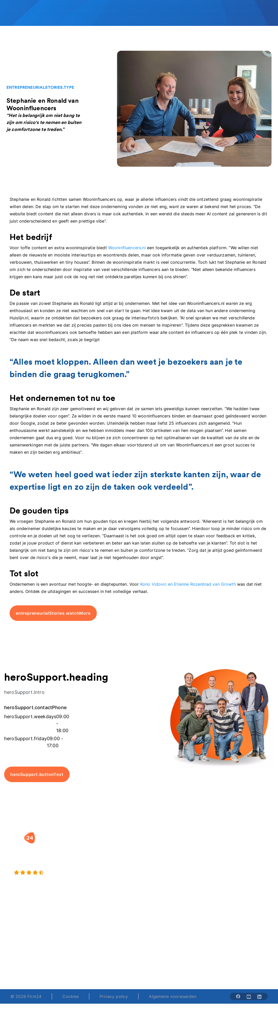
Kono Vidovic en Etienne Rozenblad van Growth (188, 584)
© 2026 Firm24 (25, 996)
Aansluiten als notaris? (210, 869)
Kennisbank (256, 878)
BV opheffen (110, 888)
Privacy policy (114, 996)
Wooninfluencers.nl (126, 247)
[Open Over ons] (169, 10)
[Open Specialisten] (113, 10)
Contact (253, 888)
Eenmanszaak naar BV (111, 875)
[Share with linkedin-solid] (259, 996)
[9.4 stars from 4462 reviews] (51, 872)
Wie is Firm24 (209, 845)
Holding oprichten (107, 858)
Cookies (70, 996)
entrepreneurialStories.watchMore (53, 613)
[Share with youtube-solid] (249, 996)
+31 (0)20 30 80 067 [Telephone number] (114, 958)
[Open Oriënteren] (142, 10)
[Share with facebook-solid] (238, 996)
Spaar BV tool (161, 878)
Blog (249, 851)
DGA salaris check (158, 865)
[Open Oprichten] (46, 10)
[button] (115, 835)
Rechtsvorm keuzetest (159, 848)
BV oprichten (111, 845)
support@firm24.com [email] (159, 958)
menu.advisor (209, 10)
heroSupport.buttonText (36, 774)
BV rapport (158, 888)
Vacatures (206, 855)
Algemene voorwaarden (172, 996)
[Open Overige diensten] (79, 10)
